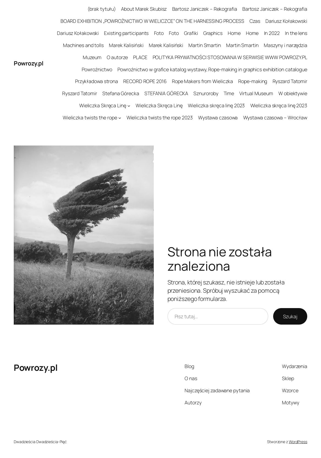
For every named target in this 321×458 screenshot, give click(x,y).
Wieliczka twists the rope (90, 117)
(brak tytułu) (101, 9)
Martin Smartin (204, 45)
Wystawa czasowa (218, 117)
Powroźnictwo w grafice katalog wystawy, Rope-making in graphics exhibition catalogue (212, 69)
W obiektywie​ (292, 93)
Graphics (213, 33)
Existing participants (126, 33)
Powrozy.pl (28, 63)
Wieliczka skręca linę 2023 (216, 105)
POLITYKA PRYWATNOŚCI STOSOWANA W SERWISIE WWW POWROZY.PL (230, 57)
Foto (159, 33)
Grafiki (191, 33)
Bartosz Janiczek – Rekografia (204, 9)
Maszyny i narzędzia (285, 45)
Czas (254, 21)
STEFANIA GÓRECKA (166, 93)
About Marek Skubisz (144, 9)
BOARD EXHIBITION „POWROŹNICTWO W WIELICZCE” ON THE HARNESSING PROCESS (152, 21)
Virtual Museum (256, 93)
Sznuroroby (205, 93)
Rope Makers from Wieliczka (202, 81)
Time (229, 93)
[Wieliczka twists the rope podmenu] (119, 117)
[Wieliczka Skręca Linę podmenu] (128, 105)
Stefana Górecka (120, 93)
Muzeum (92, 57)
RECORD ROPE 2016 (144, 81)
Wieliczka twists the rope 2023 (160, 117)
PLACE (140, 57)
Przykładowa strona (96, 81)
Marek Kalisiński (126, 45)
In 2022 (272, 33)
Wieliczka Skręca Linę (102, 105)
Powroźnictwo (97, 69)
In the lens (296, 33)
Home (234, 33)
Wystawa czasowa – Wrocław (275, 117)
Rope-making (252, 81)
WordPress (298, 441)
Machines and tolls (83, 45)
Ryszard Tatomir (290, 81)
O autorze (117, 57)
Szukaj (290, 316)
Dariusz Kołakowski (286, 21)
